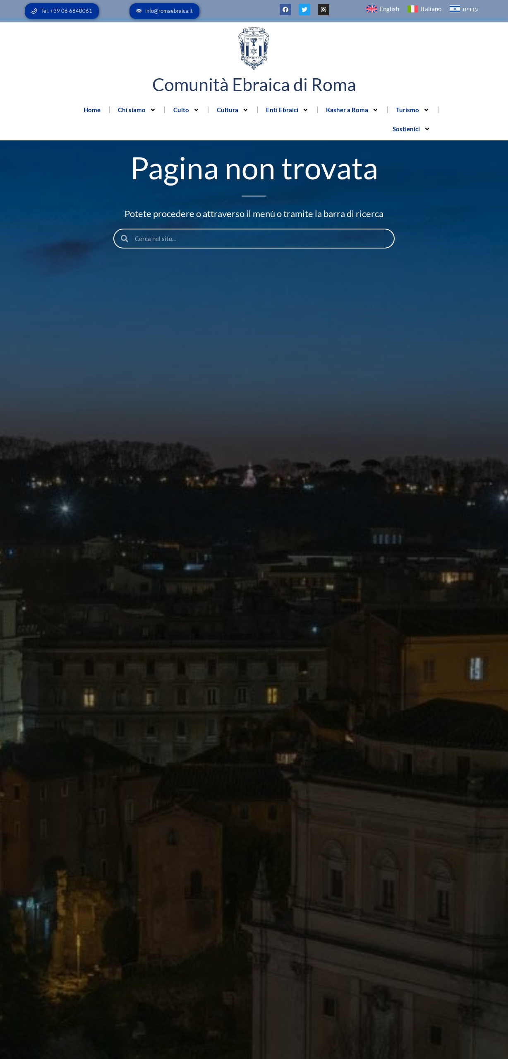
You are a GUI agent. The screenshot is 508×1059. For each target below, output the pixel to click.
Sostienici (411, 129)
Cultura (233, 110)
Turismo (412, 110)
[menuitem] (382, 9)
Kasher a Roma (352, 110)
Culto (186, 110)
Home (92, 109)
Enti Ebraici (287, 110)
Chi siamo (137, 110)
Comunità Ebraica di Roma (254, 84)
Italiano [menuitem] (430, 8)
